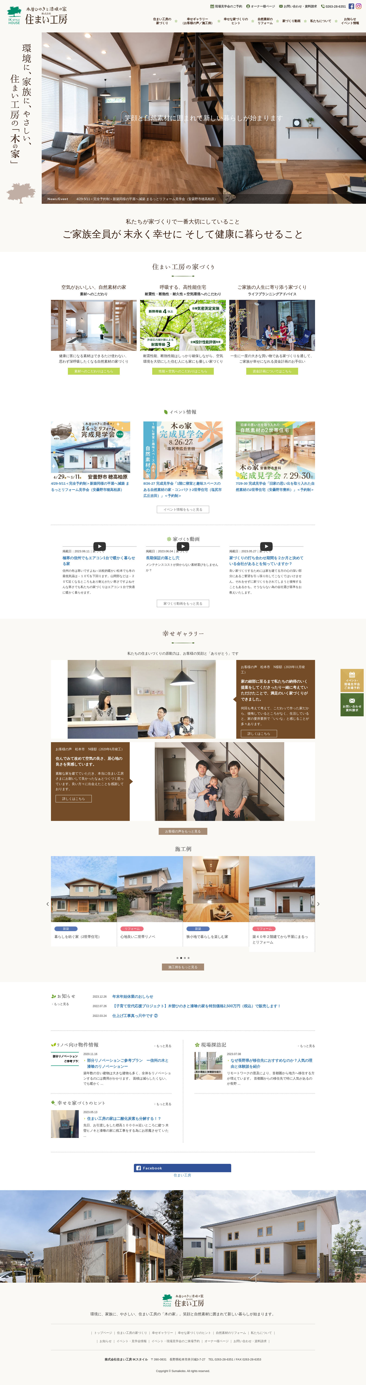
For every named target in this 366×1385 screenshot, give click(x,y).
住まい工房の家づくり (132, 1333)
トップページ (103, 1333)
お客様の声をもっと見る (183, 831)
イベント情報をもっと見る (183, 509)
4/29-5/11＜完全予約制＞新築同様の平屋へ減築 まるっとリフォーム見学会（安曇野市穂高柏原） (147, 199)
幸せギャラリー (197, 21)
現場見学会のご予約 (228, 6)
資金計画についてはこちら (272, 371)
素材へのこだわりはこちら (93, 371)
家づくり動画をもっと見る (183, 603)
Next (318, 904)
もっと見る (61, 1004)
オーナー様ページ (263, 6)
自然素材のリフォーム (231, 1333)
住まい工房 (182, 1175)
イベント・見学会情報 (132, 1341)
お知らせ (350, 21)
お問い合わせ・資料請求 (300, 6)
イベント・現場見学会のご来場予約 (175, 1341)
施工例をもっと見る (183, 967)
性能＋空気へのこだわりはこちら (183, 371)
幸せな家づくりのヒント (194, 1333)
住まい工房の (162, 21)
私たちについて (320, 21)
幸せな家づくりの (236, 21)
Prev (47, 904)
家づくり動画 (291, 21)
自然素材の (265, 21)
